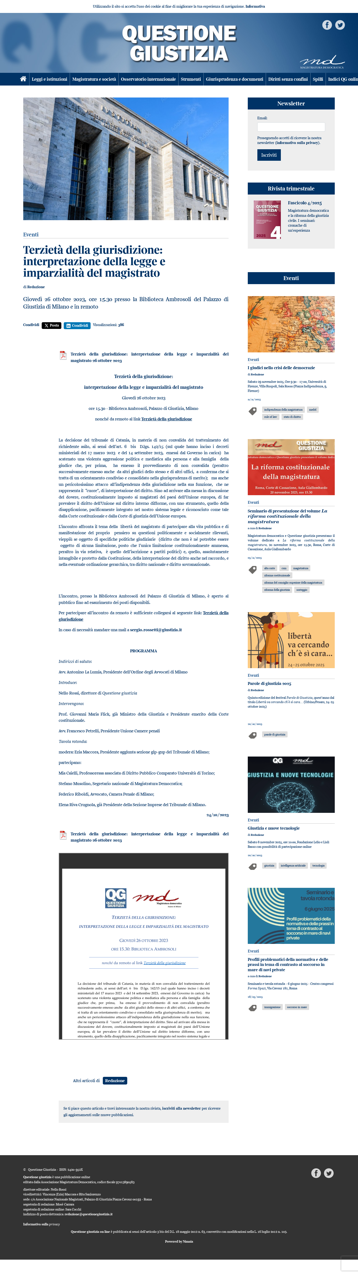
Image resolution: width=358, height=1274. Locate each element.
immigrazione (272, 1007)
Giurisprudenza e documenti (234, 79)
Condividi (31, 324)
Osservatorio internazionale (148, 79)
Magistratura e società (94, 79)
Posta (51, 325)
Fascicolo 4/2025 (305, 203)
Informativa (255, 6)
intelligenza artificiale (293, 865)
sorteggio (301, 589)
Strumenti (191, 79)
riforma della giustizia (277, 589)
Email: (262, 117)
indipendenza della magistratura (283, 409)
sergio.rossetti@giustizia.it (156, 629)
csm (284, 568)
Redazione (36, 287)
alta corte (269, 568)
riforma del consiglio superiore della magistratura (293, 582)
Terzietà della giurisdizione (166, 419)
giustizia (269, 865)
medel (312, 409)
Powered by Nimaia (179, 1241)
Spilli (318, 79)
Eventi (291, 278)
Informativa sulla (41, 1224)
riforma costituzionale (277, 575)
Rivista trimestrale (291, 188)
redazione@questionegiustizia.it (89, 1214)
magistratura (300, 568)
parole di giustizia (274, 734)
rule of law (270, 417)
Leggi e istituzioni (49, 79)
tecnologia (318, 865)
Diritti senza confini (288, 79)
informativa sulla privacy (297, 142)
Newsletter (291, 103)
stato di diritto (292, 417)
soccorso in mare (297, 1007)
